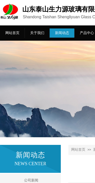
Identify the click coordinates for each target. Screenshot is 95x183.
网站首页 (78, 149)
